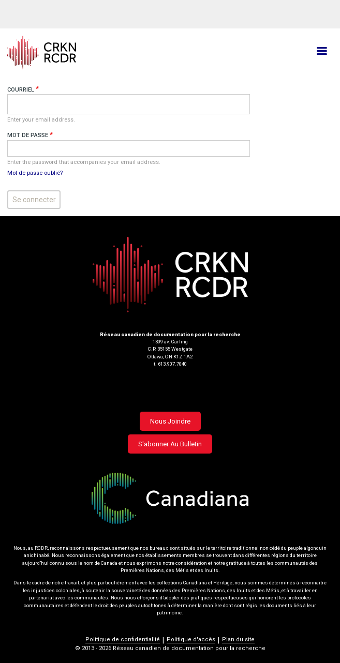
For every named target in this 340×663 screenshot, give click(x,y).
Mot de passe (27, 135)
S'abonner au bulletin (170, 444)
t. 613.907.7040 (170, 364)
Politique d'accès (191, 639)
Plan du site (238, 639)
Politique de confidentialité (122, 639)
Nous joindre (170, 421)
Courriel (20, 89)
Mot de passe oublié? (35, 173)
